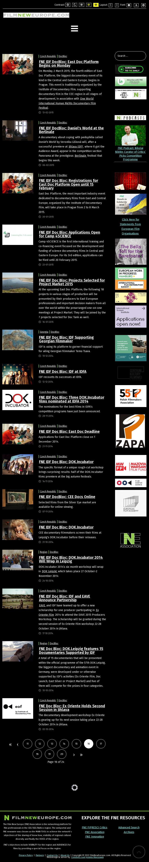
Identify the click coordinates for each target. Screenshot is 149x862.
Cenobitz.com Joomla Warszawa (87, 857)
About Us (65, 855)
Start (10, 744)
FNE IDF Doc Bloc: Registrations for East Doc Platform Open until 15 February (68, 184)
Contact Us (52, 855)
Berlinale (81, 155)
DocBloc (63, 56)
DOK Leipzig (50, 571)
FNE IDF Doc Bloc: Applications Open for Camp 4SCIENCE (69, 234)
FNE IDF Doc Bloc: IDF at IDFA (62, 371)
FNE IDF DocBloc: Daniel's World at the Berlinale (71, 130)
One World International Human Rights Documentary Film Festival (67, 103)
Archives (129, 832)
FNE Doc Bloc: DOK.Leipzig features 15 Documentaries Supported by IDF (71, 651)
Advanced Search (128, 827)
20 (61, 754)
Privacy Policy (26, 855)
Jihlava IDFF (76, 146)
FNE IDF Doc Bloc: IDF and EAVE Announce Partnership (64, 598)
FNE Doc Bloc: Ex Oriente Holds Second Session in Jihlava (72, 708)
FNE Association (94, 832)
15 (76, 743)
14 (64, 743)
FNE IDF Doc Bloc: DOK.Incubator (66, 462)
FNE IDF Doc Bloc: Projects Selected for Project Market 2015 (72, 282)
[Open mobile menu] (74, 28)
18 (37, 754)
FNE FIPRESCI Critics (94, 827)
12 (40, 743)
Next (73, 755)
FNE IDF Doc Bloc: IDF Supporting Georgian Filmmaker (66, 339)
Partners (40, 855)
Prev (17, 744)
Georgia (44, 332)
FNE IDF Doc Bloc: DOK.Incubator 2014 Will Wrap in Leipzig (71, 559)
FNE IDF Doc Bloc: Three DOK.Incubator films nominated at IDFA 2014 (71, 399)
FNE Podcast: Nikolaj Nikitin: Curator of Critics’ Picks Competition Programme (130, 154)
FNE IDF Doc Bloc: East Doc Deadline (69, 431)
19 (49, 754)
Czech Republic (48, 56)
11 (28, 743)
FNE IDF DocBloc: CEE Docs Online (67, 497)
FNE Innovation (94, 836)
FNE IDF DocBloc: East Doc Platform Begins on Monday (69, 64)
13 (52, 743)
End (81, 755)
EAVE (42, 605)
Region (43, 552)
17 (101, 743)
